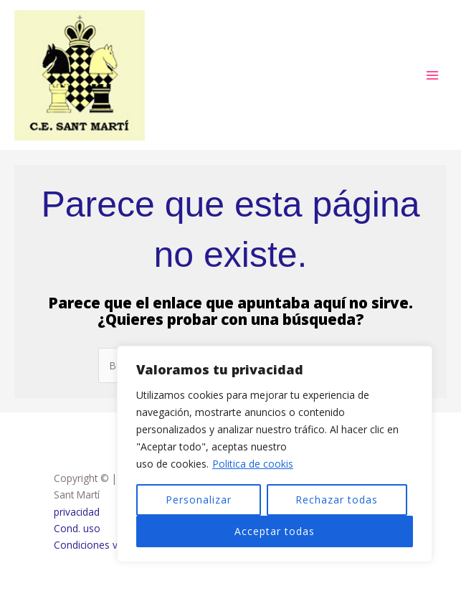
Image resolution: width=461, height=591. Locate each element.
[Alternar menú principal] (433, 76)
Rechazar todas (336, 499)
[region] (274, 454)
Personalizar (199, 499)
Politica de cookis (252, 464)
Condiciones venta (96, 547)
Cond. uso (77, 530)
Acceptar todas (274, 531)
